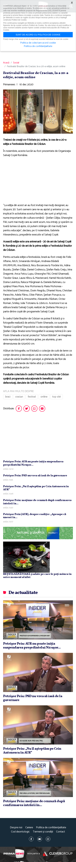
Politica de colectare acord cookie (38, 43)
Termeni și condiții (43, 832)
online (44, 396)
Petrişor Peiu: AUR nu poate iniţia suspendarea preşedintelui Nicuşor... (33, 463)
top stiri (56, 396)
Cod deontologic (20, 832)
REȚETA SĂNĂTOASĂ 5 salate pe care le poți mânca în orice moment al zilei (37, 575)
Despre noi (16, 827)
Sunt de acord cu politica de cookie (38, 34)
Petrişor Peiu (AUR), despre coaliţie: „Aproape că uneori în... (34, 516)
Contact (60, 832)
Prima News (14, 853)
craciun (19, 396)
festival (32, 396)
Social (16, 63)
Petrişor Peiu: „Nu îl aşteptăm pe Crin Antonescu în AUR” (36, 488)
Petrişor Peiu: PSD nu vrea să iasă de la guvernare (35, 475)
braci (7, 396)
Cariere (29, 827)
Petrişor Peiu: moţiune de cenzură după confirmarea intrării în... (37, 502)
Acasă (6, 63)
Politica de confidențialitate (51, 827)
